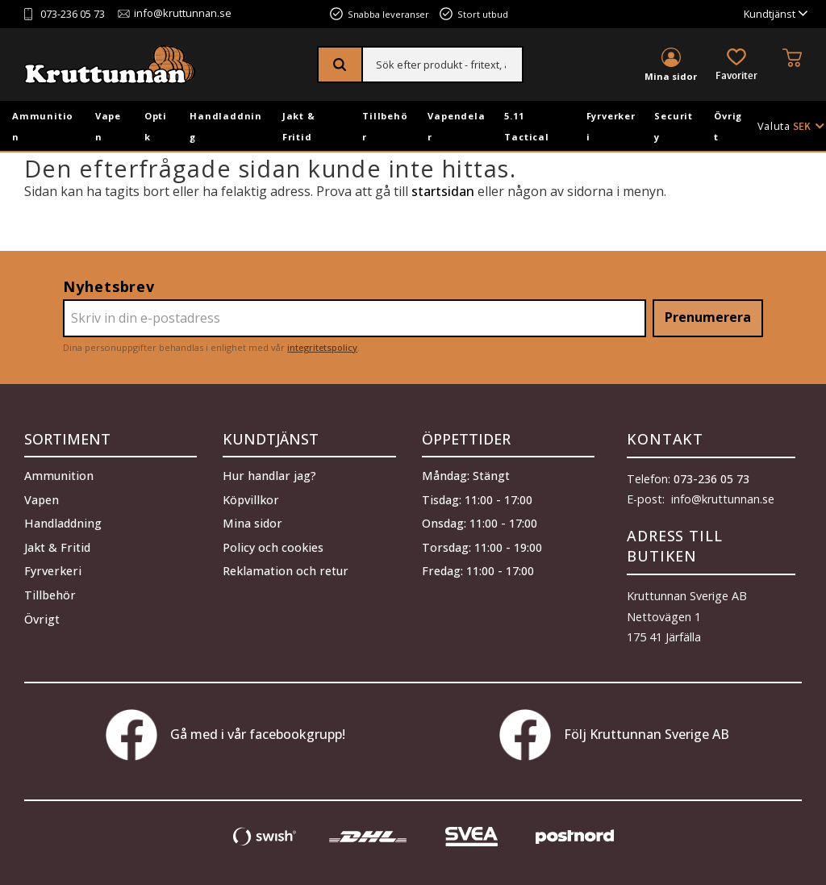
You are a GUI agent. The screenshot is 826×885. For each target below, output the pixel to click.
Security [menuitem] (673, 126)
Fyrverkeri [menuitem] (611, 126)
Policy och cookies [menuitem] (273, 547)
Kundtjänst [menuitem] (769, 14)
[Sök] (341, 64)
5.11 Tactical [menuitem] (526, 126)
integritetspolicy (322, 347)
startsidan (442, 191)
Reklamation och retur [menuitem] (285, 570)
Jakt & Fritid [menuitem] (298, 126)
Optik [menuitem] (155, 126)
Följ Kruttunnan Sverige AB (614, 735)
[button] (736, 65)
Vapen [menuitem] (108, 126)
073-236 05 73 (72, 14)
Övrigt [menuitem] (728, 126)
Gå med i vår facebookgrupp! (225, 735)
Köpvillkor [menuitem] (251, 499)
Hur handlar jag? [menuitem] (269, 475)
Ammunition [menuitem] (42, 126)
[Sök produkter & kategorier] (442, 64)
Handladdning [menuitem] (226, 126)
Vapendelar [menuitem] (456, 126)
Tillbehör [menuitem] (384, 126)
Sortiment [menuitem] (67, 439)
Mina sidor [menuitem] (671, 76)
